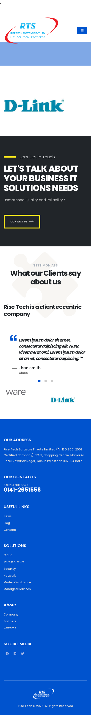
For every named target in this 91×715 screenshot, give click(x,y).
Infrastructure (14, 562)
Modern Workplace (17, 582)
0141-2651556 (22, 490)
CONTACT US (21, 222)
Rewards (10, 628)
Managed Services (17, 589)
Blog (7, 523)
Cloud (8, 555)
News (8, 516)
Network (10, 576)
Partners (10, 621)
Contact (10, 530)
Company (11, 614)
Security (10, 569)
